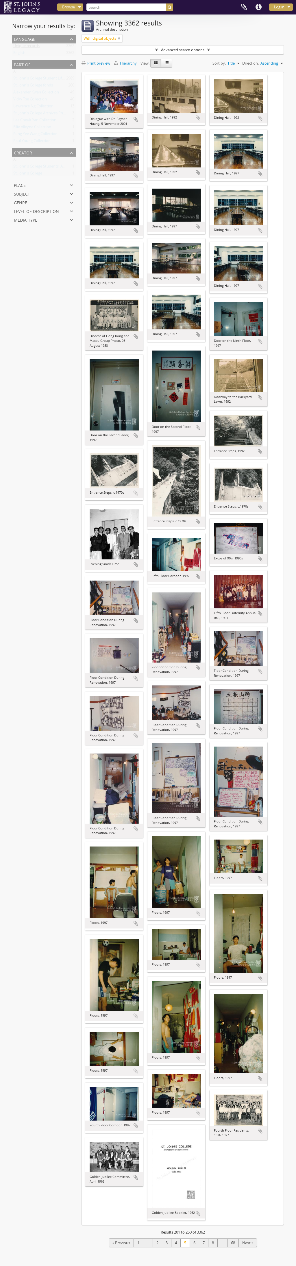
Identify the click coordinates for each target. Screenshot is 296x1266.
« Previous (121, 1242)
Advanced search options (182, 49)
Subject (22, 193)
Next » (247, 1242)
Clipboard (244, 7)
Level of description (36, 211)
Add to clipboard (136, 119)
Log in (279, 7)
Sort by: (219, 63)
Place (20, 185)
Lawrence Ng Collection (33, 107)
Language (24, 39)
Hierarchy (126, 63)
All (15, 72)
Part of (22, 64)
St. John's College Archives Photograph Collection (55, 114)
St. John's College (27, 174)
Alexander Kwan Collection (36, 93)
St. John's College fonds (33, 86)
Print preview (96, 63)
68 (233, 1242)
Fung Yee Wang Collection (35, 135)
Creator (23, 152)
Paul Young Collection (32, 142)
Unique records (26, 47)
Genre (20, 202)
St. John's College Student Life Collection (47, 79)
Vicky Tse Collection (30, 100)
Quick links (258, 7)
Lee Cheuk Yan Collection (34, 121)
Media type (25, 219)
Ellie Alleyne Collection (32, 128)
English (19, 53)
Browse (68, 7)
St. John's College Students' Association (46, 167)
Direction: (250, 63)
